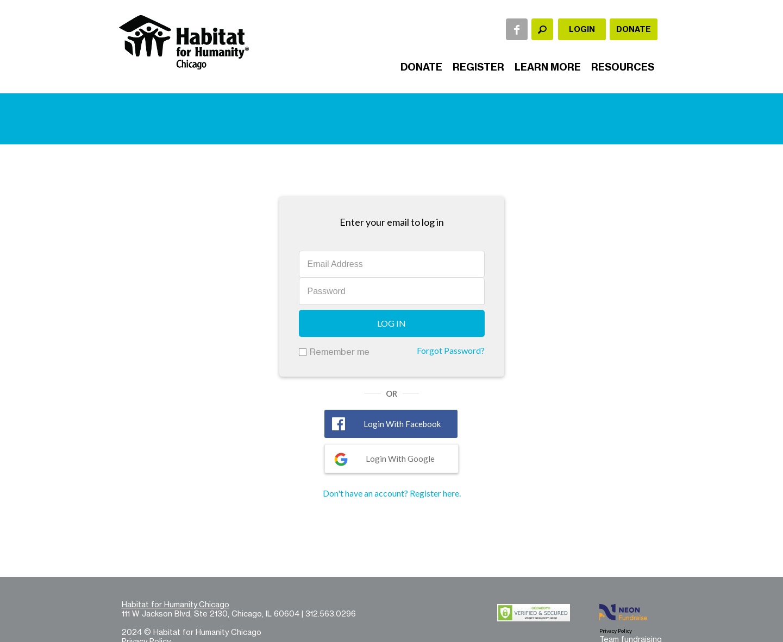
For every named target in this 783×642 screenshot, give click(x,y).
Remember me (339, 351)
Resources (622, 67)
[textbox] (542, 29)
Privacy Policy (615, 630)
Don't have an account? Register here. (392, 493)
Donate (633, 29)
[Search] (542, 29)
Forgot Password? (451, 350)
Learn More (548, 67)
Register (478, 67)
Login (582, 29)
